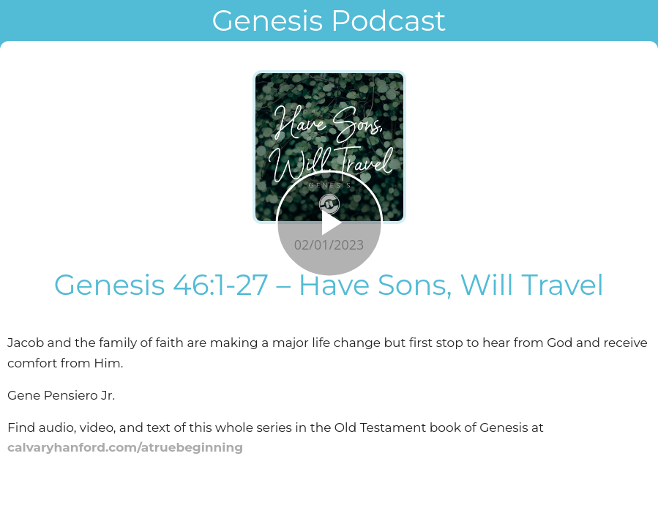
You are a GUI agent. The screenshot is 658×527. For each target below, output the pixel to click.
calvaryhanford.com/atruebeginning (125, 447)
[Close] (20, 20)
